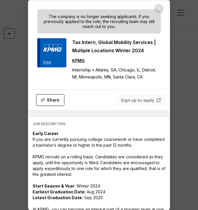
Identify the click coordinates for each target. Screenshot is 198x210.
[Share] (50, 100)
